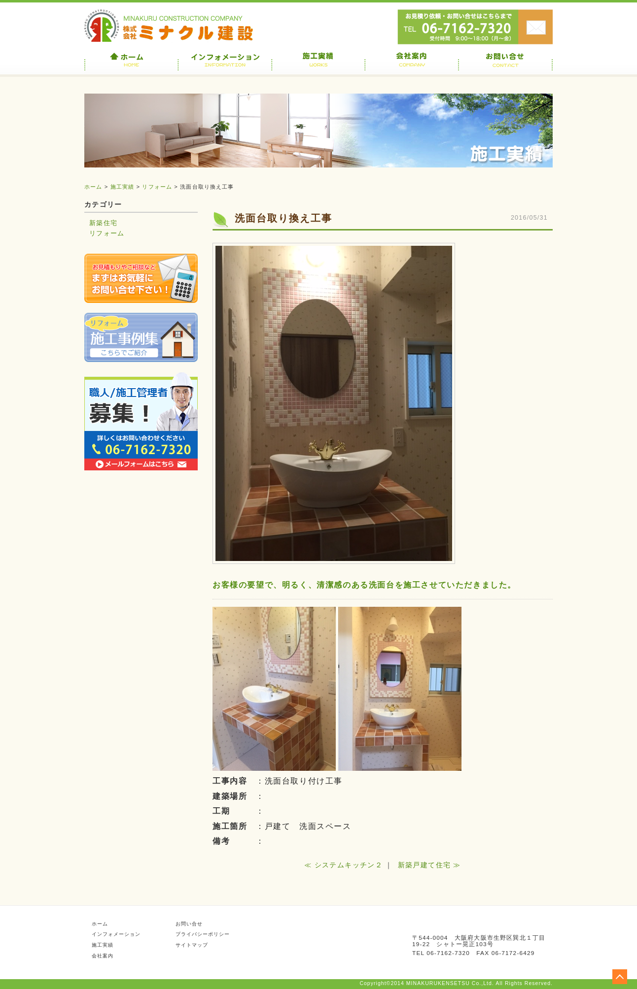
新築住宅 (103, 223)
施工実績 (122, 187)
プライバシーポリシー (203, 934)
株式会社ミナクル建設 (170, 26)
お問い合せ (535, 24)
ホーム (93, 187)
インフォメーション (116, 934)
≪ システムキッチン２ (343, 865)
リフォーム (157, 187)
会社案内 (102, 955)
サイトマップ (192, 945)
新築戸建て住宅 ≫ (429, 865)
